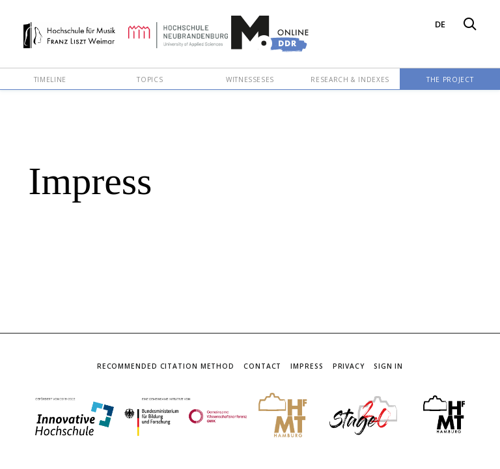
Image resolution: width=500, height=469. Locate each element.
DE (440, 24)
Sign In (388, 366)
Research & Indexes (350, 79)
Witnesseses (250, 79)
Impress (306, 366)
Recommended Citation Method (165, 366)
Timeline (50, 79)
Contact (262, 366)
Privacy (349, 366)
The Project (449, 79)
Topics (150, 79)
